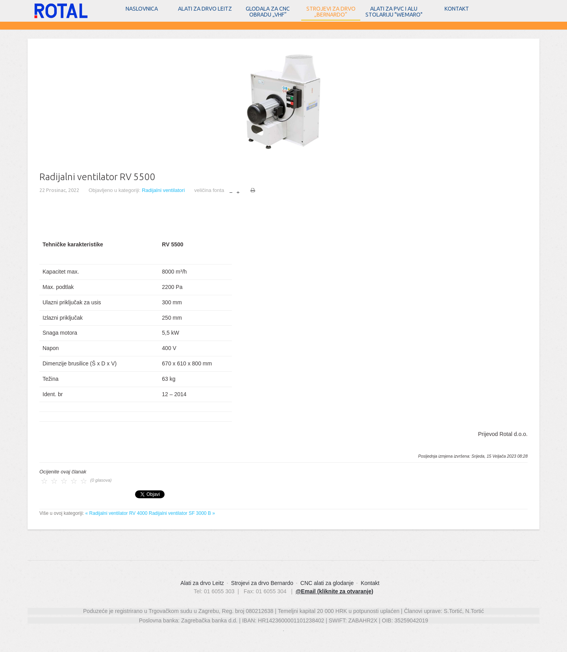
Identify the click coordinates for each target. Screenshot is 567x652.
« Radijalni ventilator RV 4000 (116, 513)
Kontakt (457, 9)
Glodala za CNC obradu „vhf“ (268, 12)
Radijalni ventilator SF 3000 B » (182, 513)
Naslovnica (142, 9)
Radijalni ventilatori (163, 190)
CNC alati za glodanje (327, 583)
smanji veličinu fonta (231, 191)
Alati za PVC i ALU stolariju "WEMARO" (393, 12)
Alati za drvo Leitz (205, 9)
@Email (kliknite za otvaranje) (334, 591)
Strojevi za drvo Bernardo (262, 583)
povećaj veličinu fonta (238, 191)
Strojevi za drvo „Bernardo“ (331, 12)
